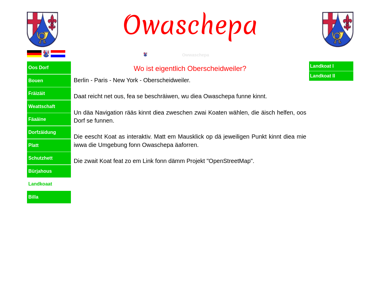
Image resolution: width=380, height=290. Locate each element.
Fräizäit (36, 93)
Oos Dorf (38, 67)
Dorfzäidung (42, 132)
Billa (33, 196)
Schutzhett (40, 158)
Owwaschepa (195, 55)
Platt (33, 145)
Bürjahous (40, 171)
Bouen (35, 80)
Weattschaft (41, 106)
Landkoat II (322, 75)
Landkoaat (40, 183)
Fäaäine (37, 119)
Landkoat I (322, 66)
